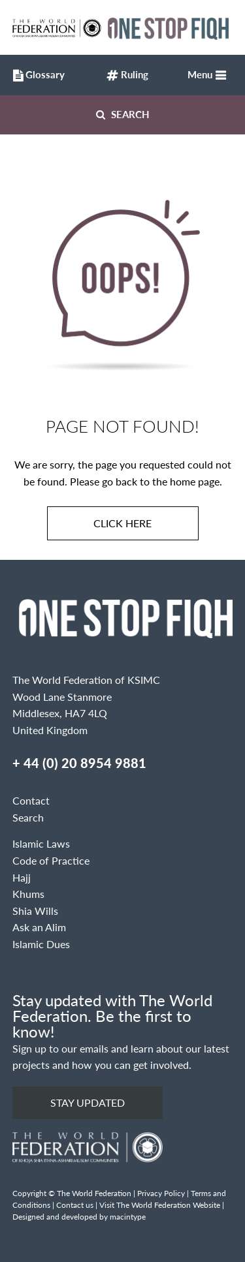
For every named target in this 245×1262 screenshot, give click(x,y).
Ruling (127, 76)
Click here (122, 523)
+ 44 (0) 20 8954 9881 (79, 763)
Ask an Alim (39, 926)
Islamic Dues (41, 943)
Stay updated (87, 1102)
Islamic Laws (41, 843)
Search (123, 114)
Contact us (74, 1204)
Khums (28, 893)
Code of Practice (51, 860)
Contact (31, 800)
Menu (200, 74)
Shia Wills (35, 910)
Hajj (21, 877)
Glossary (36, 76)
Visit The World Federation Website (159, 1204)
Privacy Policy (161, 1193)
